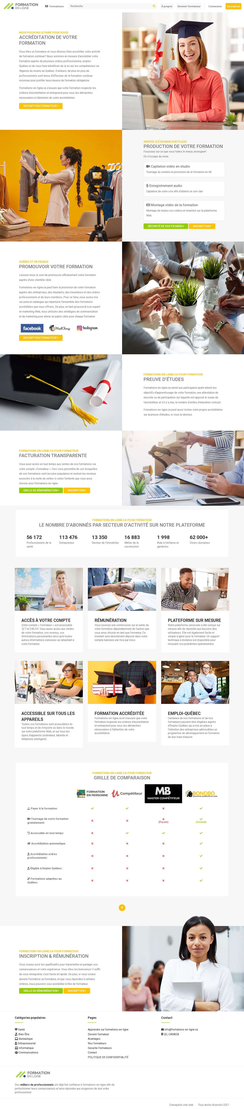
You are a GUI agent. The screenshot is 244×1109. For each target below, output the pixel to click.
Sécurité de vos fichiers (166, 226)
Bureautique (24, 1038)
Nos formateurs (97, 1043)
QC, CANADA (170, 1034)
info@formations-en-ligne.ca (179, 1029)
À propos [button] (166, 6)
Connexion (215, 6)
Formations (54, 6)
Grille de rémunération (41, 490)
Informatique (24, 1048)
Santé (20, 1029)
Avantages (94, 1038)
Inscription (233, 6)
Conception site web (181, 1104)
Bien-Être (22, 1034)
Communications (26, 1052)
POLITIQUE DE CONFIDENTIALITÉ (108, 1057)
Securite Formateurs (100, 1048)
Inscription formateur (40, 106)
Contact (92, 1052)
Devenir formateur (189, 6)
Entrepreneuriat (25, 1043)
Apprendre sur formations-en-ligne (108, 1029)
